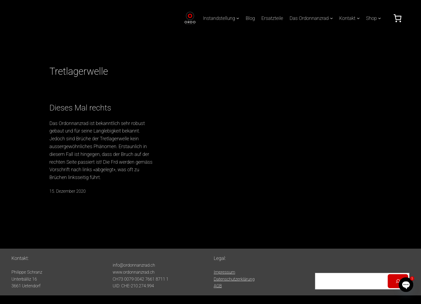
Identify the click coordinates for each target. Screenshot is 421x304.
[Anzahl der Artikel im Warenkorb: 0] (397, 18)
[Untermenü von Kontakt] (358, 18)
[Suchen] (398, 281)
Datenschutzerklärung (234, 279)
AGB (218, 285)
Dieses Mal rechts (80, 107)
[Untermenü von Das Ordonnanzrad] (331, 18)
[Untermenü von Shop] (379, 18)
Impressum (224, 272)
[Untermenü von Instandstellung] (237, 18)
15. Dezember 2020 (67, 191)
